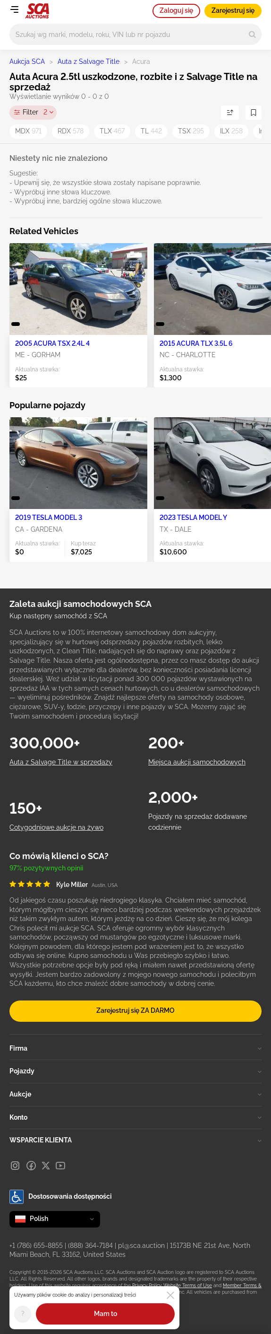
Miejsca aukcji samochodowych (197, 762)
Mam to (105, 1313)
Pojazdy (135, 1071)
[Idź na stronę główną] (37, 10)
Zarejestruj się (233, 10)
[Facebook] (31, 1165)
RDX (71, 131)
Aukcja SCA (27, 61)
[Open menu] (14, 9)
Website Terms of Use (187, 1285)
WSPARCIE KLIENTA (135, 1140)
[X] (46, 1165)
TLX (112, 131)
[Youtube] (60, 1165)
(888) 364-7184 (90, 1245)
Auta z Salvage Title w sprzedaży (60, 762)
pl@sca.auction (141, 1245)
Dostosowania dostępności (60, 1197)
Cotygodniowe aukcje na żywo (56, 827)
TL (151, 131)
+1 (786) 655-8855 (36, 1245)
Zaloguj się (176, 10)
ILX (231, 131)
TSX (191, 131)
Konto (135, 1117)
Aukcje (135, 1094)
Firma (135, 1048)
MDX (28, 131)
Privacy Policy (146, 1285)
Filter (35, 112)
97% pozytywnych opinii (46, 868)
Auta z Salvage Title (88, 61)
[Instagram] (15, 1165)
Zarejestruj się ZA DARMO (135, 1010)
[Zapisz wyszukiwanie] (254, 112)
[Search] (252, 34)
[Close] (170, 1295)
